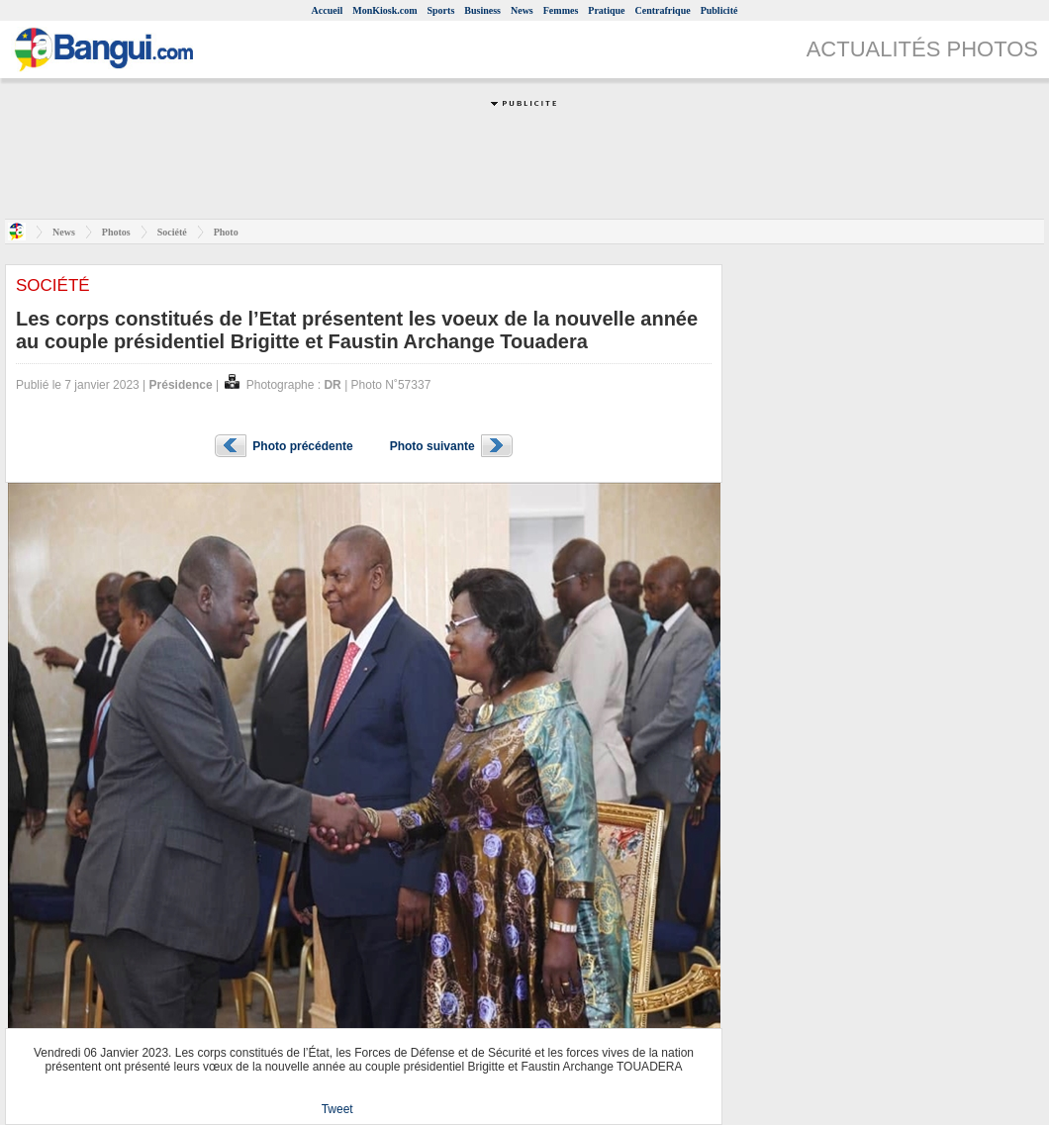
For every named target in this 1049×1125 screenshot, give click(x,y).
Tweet (337, 1109)
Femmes (561, 10)
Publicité (719, 10)
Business (482, 10)
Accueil (327, 10)
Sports (441, 10)
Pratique (606, 10)
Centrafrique (663, 10)
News (522, 10)
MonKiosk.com (384, 10)
